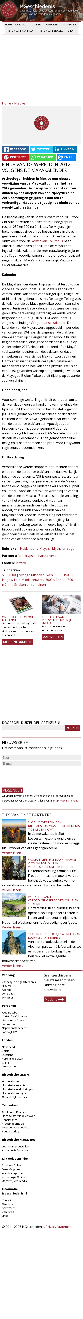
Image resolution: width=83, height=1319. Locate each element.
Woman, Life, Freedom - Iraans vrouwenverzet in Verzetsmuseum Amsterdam (52, 863)
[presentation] (32, 775)
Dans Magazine (11, 1169)
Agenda (6, 990)
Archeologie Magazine (15, 1150)
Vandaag (21, 24)
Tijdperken (69, 24)
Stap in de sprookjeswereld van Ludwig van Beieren (54, 935)
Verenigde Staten (12, 1058)
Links (5, 1216)
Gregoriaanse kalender (48, 322)
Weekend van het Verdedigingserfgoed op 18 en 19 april (53, 900)
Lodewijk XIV (9, 1032)
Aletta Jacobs (9, 1012)
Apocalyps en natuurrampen (39, 556)
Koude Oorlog (10, 1131)
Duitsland (7, 1055)
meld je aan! (55, 999)
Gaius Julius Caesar (13, 1020)
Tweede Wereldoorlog (15, 1127)
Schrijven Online (12, 1165)
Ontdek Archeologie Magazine (18, 618)
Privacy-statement (59, 1227)
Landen (36, 24)
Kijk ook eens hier (15, 1158)
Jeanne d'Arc (9, 1024)
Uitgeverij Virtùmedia (14, 1181)
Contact (6, 1200)
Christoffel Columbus (14, 1016)
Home (8, 24)
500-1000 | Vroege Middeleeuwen (27, 575)
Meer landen (9, 1066)
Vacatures (8, 1212)
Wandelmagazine (12, 1173)
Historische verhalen (20, 30)
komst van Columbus (47, 241)
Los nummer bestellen (15, 1146)
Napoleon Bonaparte (14, 1028)
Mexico (20, 563)
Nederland (8, 1047)
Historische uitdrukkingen (17, 1089)
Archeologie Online (13, 1177)
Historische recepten (14, 1085)
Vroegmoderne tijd (13, 1123)
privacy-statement (67, 800)
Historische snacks (51, 30)
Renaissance (9, 1120)
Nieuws (19, 103)
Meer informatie (17, 642)
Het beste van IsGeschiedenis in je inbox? (57, 620)
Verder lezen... (12, 853)
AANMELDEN (53, 637)
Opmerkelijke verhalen (15, 1097)
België (5, 1051)
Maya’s (44, 548)
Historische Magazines (18, 1139)
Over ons (7, 1204)
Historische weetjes (14, 1093)
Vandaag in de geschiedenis (19, 982)
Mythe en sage (63, 548)
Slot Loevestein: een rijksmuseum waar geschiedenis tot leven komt (54, 825)
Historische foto (11, 1081)
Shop (71, 30)
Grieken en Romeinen (15, 1112)
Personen (52, 24)
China (5, 1062)
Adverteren (9, 1208)
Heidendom (28, 548)
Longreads (8, 993)
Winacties (8, 997)
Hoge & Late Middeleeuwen (18, 1116)
